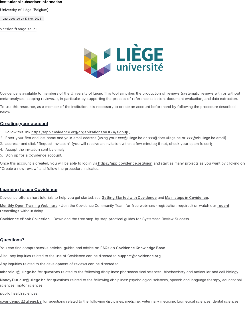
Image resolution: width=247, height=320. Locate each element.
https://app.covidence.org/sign (124, 163)
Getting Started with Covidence (129, 197)
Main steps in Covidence (186, 197)
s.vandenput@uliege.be (21, 301)
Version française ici (18, 29)
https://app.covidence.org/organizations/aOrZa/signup (79, 132)
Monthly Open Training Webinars (28, 205)
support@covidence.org (139, 256)
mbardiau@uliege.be (18, 272)
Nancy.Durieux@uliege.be (23, 280)
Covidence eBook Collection (25, 219)
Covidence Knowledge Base (140, 248)
